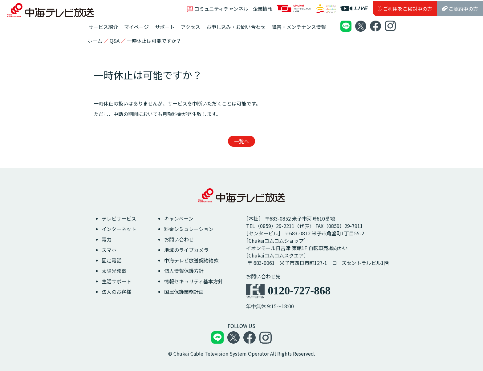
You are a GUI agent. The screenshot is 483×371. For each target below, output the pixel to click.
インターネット (119, 229)
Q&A (115, 40)
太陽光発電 (114, 270)
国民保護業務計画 (184, 291)
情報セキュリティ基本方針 (193, 281)
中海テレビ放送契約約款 (191, 260)
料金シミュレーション (188, 229)
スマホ (109, 249)
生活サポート (116, 281)
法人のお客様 (116, 291)
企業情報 (263, 8)
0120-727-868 (299, 291)
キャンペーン (178, 218)
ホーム (94, 40)
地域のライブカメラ (186, 249)
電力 (107, 239)
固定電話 (111, 260)
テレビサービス (119, 218)
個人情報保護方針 (184, 270)
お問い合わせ (179, 239)
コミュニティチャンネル (217, 8)
